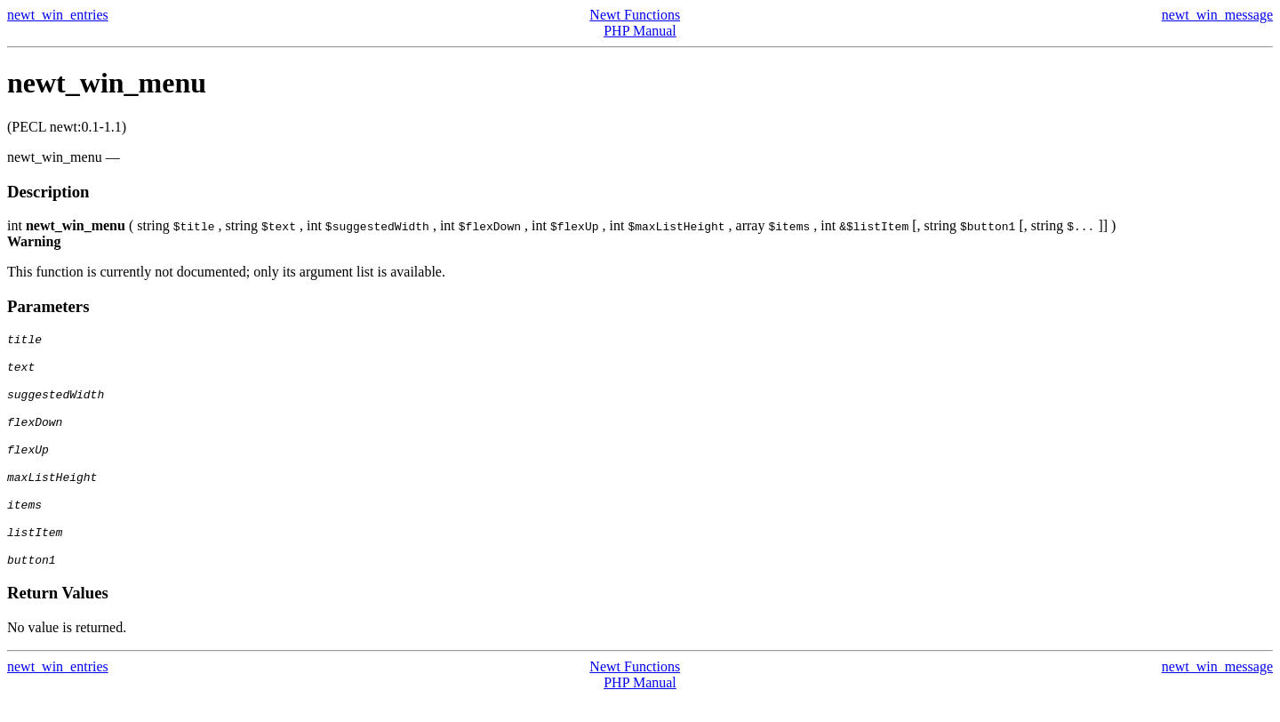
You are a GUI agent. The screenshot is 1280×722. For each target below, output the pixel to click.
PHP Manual (640, 30)
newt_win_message (1217, 14)
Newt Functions (634, 14)
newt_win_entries (57, 14)
